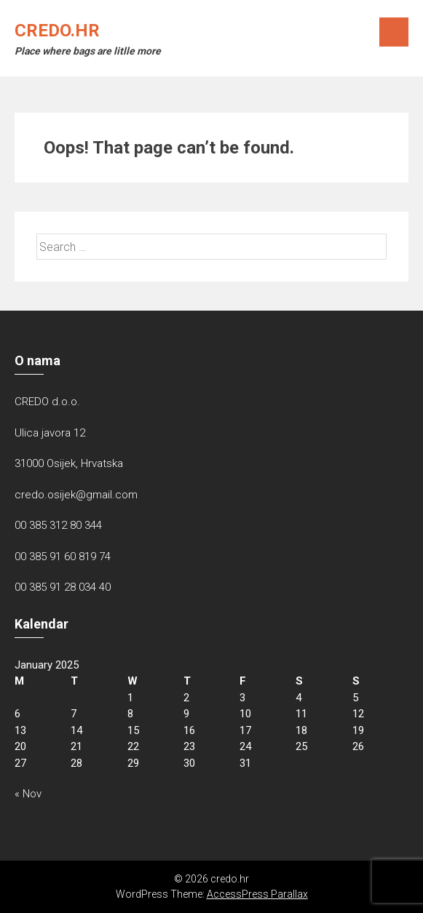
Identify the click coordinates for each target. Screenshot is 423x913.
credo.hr (57, 30)
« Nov (28, 793)
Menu (393, 32)
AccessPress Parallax (257, 894)
